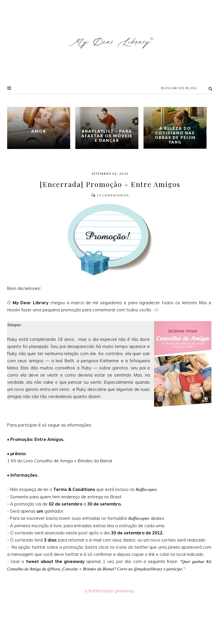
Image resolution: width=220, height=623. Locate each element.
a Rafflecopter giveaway (109, 591)
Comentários (110, 195)
